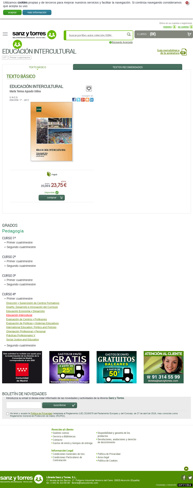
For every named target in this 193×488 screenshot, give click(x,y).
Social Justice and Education (22, 339)
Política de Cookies (108, 460)
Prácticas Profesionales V (20, 335)
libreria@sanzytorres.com (85, 483)
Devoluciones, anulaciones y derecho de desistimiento (117, 441)
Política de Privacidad (41, 413)
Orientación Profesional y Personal (26, 331)
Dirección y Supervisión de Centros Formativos (32, 303)
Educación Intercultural (36, 86)
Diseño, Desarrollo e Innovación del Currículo (32, 307)
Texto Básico (37, 67)
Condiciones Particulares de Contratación (67, 459)
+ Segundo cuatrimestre (20, 247)
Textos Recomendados (128, 67)
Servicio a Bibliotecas (64, 436)
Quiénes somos (61, 432)
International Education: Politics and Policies (31, 327)
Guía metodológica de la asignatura (168, 52)
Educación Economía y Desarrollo (25, 311)
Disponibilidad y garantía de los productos (114, 434)
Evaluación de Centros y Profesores (26, 319)
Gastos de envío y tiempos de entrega (72, 443)
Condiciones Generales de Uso (69, 453)
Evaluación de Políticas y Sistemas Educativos (32, 323)
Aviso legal (103, 457)
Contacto (57, 439)
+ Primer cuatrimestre (18, 242)
